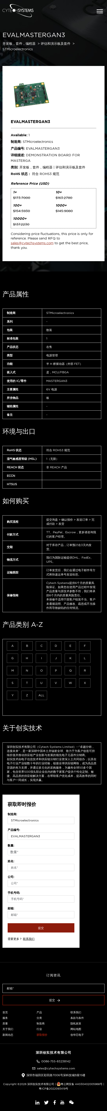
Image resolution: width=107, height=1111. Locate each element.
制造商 (41, 1023)
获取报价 (42, 1034)
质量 (5, 1023)
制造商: (12, 814)
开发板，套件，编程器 (19, 43)
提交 (41, 928)
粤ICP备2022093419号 (53, 1088)
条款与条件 (77, 1017)
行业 (39, 1029)
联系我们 (28, 939)
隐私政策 (75, 1023)
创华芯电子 (77, 1034)
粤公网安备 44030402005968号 (79, 1084)
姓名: (11, 861)
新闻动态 (7, 1034)
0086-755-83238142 (55, 1061)
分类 (39, 1017)
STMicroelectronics (17, 49)
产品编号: (14, 829)
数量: (11, 845)
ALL (41, 695)
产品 (39, 1012)
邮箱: (11, 908)
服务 (5, 1017)
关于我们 (7, 1029)
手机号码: (14, 892)
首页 (5, 1012)
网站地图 (75, 1029)
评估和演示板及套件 (55, 43)
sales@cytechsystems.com (32, 243)
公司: (11, 876)
